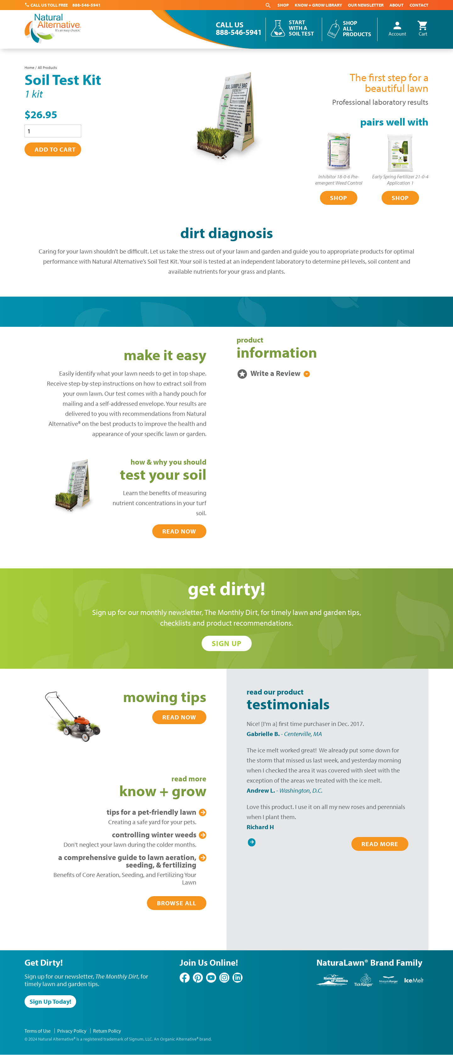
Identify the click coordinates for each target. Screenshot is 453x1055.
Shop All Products (357, 28)
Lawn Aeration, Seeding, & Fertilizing (127, 860)
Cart (422, 29)
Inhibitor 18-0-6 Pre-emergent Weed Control (338, 179)
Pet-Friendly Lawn (151, 812)
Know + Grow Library (318, 5)
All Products (47, 67)
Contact (419, 5)
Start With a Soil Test (301, 28)
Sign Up (227, 643)
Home (29, 67)
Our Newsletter (365, 5)
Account (397, 29)
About (396, 5)
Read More (379, 844)
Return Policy (107, 1030)
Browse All (176, 903)
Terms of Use (38, 1030)
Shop (283, 5)
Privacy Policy (72, 1030)
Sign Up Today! (50, 1001)
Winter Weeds (154, 834)
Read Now (179, 531)
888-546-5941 (86, 5)
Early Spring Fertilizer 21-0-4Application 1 (400, 179)
